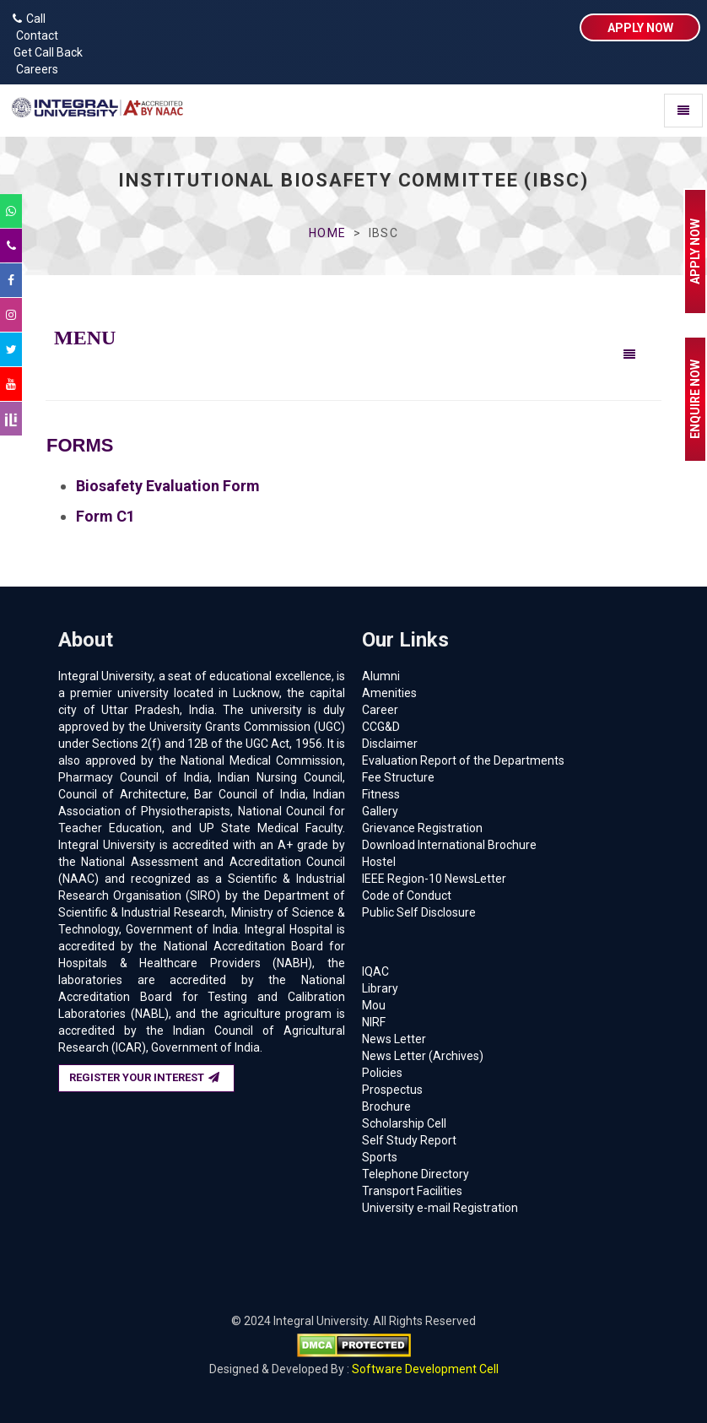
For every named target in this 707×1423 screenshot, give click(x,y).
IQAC (375, 971)
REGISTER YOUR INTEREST (144, 1077)
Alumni (381, 676)
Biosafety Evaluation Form (168, 486)
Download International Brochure (449, 845)
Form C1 (105, 516)
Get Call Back (45, 52)
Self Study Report (409, 1140)
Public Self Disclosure (419, 912)
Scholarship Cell (404, 1123)
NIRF (374, 1022)
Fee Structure (398, 777)
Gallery (380, 811)
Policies (382, 1072)
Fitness (381, 794)
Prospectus (392, 1089)
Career (380, 710)
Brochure (386, 1106)
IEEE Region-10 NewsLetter (434, 878)
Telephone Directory (415, 1174)
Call (29, 18)
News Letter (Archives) (422, 1056)
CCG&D (381, 726)
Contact (33, 35)
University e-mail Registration (440, 1208)
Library (380, 988)
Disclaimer (390, 743)
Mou (374, 1005)
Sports (379, 1157)
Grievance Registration (422, 828)
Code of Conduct (406, 895)
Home (327, 233)
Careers (33, 69)
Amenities (389, 693)
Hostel (379, 861)
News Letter (394, 1039)
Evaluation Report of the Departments (463, 760)
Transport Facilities (412, 1191)
